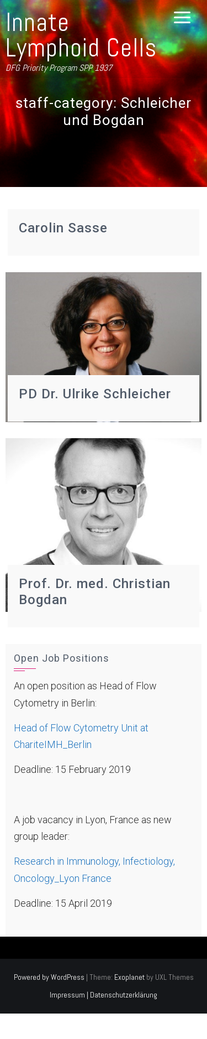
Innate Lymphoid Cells (81, 35)
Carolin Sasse (63, 228)
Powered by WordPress (49, 977)
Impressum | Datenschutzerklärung (103, 995)
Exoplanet (129, 977)
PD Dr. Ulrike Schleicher (95, 394)
